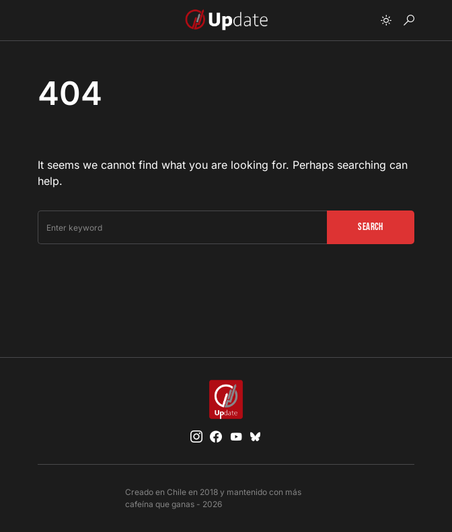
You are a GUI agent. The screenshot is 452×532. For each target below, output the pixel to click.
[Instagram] (196, 436)
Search (370, 227)
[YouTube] (236, 436)
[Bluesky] (256, 436)
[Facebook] (216, 436)
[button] (386, 20)
